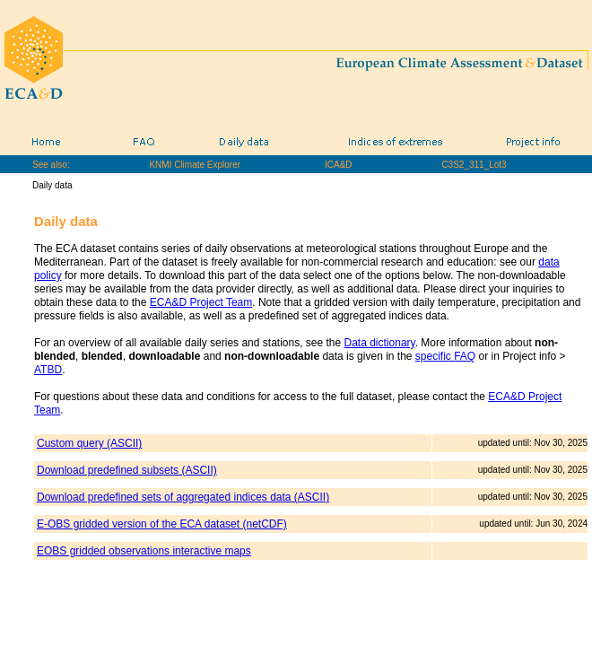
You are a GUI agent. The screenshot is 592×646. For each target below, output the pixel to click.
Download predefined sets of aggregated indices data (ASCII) (183, 497)
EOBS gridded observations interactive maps (144, 551)
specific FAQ (445, 356)
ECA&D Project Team (201, 302)
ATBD (48, 369)
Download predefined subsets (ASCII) (127, 470)
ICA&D (339, 165)
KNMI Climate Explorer (194, 165)
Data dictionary (379, 342)
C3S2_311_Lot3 (473, 165)
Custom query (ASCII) (89, 443)
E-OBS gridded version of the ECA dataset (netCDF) (162, 524)
